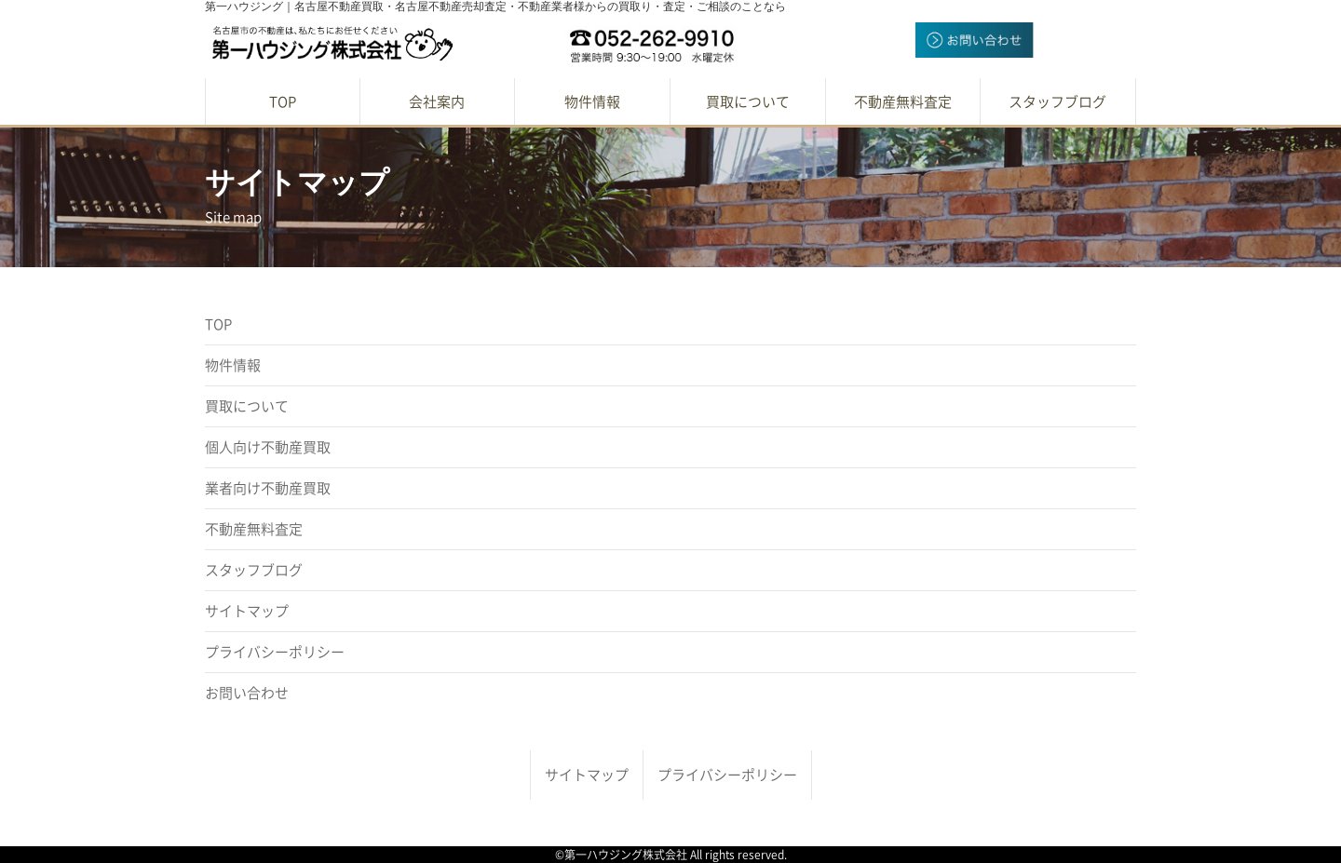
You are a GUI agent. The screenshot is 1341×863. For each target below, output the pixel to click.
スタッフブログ (254, 570)
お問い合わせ (247, 693)
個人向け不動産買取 (268, 447)
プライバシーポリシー (275, 652)
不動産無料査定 (254, 529)
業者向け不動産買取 (268, 488)
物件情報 (233, 365)
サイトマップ (247, 611)
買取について (247, 406)
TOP (218, 324)
